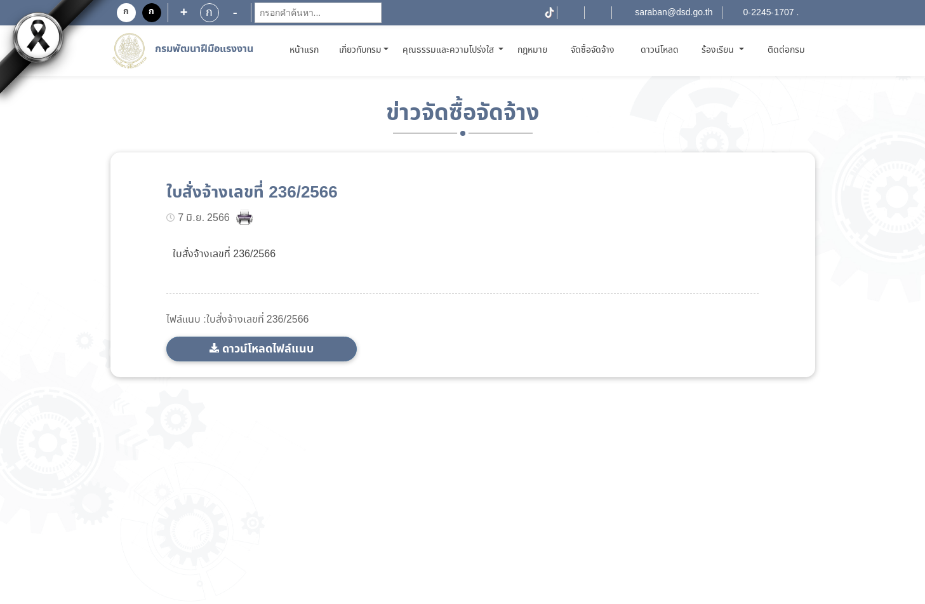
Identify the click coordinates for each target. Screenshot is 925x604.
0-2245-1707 (768, 12)
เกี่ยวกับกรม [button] (360, 50)
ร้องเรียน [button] (719, 50)
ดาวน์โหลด (660, 50)
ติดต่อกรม (786, 50)
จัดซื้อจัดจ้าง (593, 50)
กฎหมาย (532, 50)
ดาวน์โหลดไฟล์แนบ (268, 349)
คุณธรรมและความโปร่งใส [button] (449, 50)
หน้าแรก (306, 50)
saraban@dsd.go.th (673, 12)
